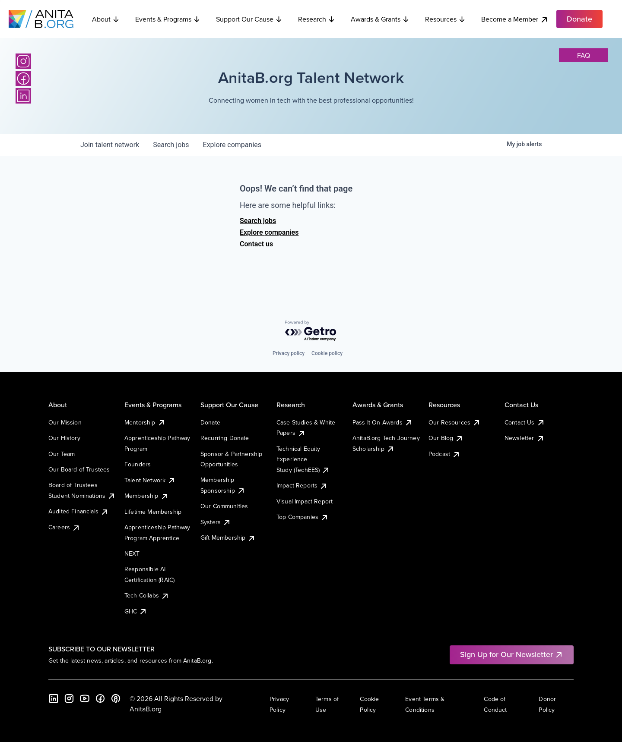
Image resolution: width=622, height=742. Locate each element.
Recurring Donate (224, 438)
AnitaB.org (146, 709)
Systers (215, 522)
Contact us (256, 244)
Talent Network (150, 480)
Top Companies (302, 516)
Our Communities (224, 506)
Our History (64, 438)
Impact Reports (302, 485)
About (106, 19)
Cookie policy (327, 353)
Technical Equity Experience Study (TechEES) (303, 459)
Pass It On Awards (382, 422)
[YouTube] (84, 698)
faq (583, 55)
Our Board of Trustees (79, 469)
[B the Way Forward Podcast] (116, 698)
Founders (137, 464)
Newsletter (525, 438)
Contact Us (525, 422)
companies (232, 145)
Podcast (444, 454)
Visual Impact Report (304, 501)
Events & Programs (167, 19)
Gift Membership (228, 537)
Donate (210, 422)
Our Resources (454, 422)
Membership (146, 495)
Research (316, 19)
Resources (445, 19)
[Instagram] (23, 61)
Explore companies (269, 232)
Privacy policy (289, 353)
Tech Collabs (146, 595)
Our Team (61, 454)
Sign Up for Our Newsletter (511, 654)
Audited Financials (78, 511)
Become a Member (515, 19)
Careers (64, 527)
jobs (171, 145)
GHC (135, 611)
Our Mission (65, 422)
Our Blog (445, 438)
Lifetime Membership (152, 511)
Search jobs (258, 221)
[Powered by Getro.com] (311, 331)
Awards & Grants (380, 19)
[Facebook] (23, 78)
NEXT (132, 553)
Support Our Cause (249, 19)
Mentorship (145, 422)
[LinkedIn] (23, 96)
